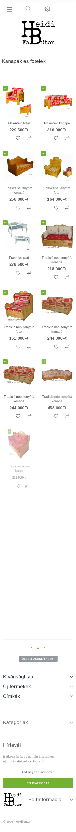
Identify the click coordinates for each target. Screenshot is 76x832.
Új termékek (17, 686)
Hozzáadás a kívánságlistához (19, 138)
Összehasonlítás (29, 138)
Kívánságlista (18, 676)
